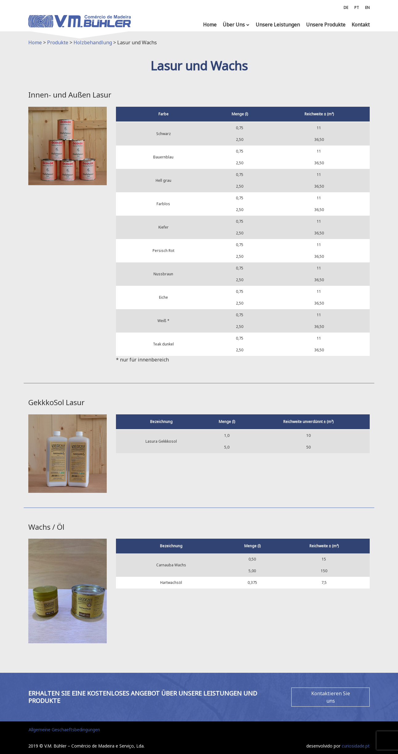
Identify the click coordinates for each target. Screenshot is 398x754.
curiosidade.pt (356, 746)
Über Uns (234, 24)
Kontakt (361, 24)
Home (210, 24)
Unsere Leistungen (278, 24)
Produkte (57, 42)
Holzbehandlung (93, 42)
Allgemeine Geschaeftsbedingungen (64, 729)
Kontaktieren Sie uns (330, 697)
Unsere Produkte (325, 24)
